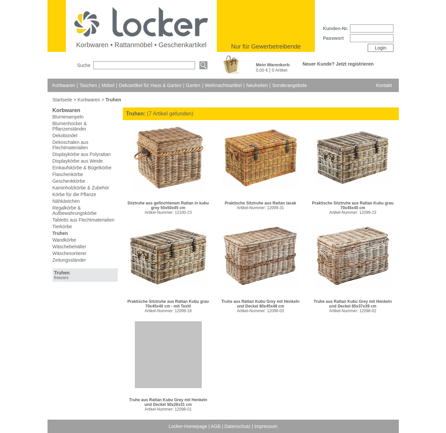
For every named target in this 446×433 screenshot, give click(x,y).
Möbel (108, 85)
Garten (193, 85)
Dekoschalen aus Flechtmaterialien (70, 145)
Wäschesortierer (70, 253)
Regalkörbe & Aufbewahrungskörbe (75, 210)
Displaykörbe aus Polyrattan (82, 154)
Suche (84, 65)
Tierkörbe (62, 226)
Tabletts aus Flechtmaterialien (83, 220)
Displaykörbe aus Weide (78, 161)
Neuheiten (257, 85)
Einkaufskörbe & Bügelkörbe (82, 167)
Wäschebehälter (69, 246)
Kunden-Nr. (335, 28)
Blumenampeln (68, 116)
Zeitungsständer (69, 260)
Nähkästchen (66, 201)
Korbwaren (64, 85)
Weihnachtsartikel (223, 85)
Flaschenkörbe (68, 174)
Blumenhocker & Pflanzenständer (70, 126)
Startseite (63, 99)
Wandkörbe (64, 240)
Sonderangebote (289, 85)
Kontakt (384, 85)
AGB (216, 426)
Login (380, 48)
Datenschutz (238, 426)
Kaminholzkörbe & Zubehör (81, 187)
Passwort (333, 38)
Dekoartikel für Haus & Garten (150, 85)
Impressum (265, 426)
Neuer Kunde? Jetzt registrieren (337, 64)
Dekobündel (65, 135)
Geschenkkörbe (69, 181)
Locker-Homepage (188, 426)
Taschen (88, 85)
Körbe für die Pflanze (74, 194)
